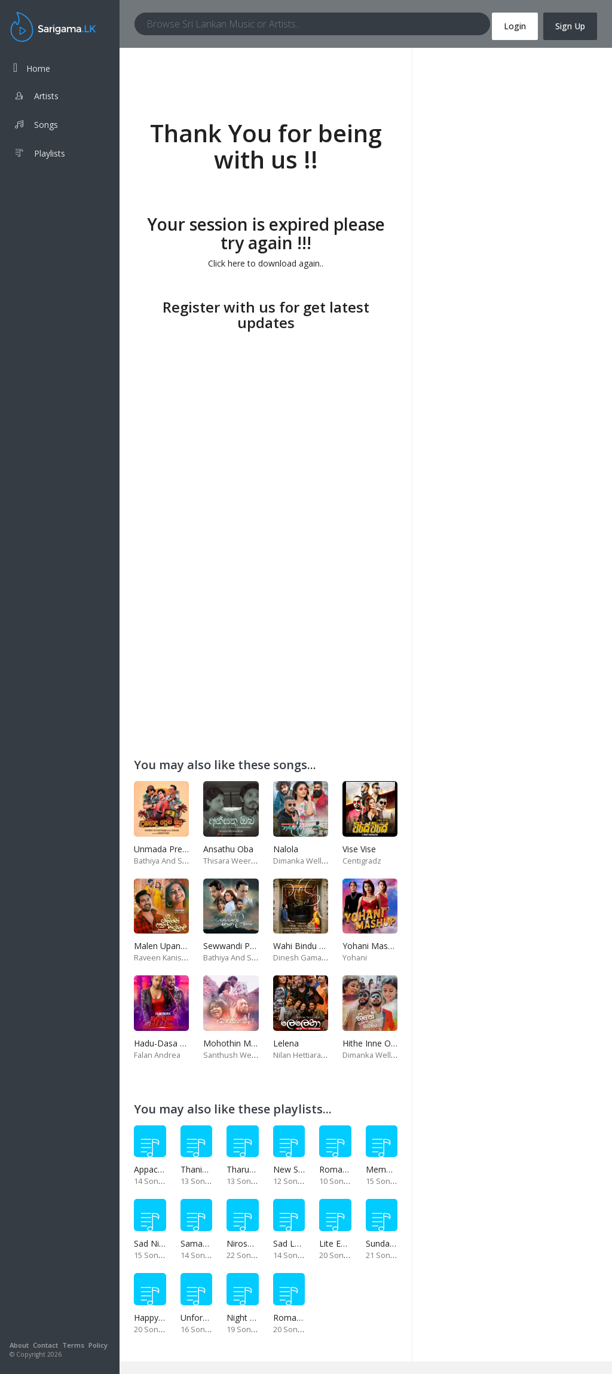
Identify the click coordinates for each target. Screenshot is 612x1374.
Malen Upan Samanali (176, 945)
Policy (98, 1345)
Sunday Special (394, 1243)
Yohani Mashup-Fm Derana (395, 945)
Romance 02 (343, 1169)
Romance (291, 1317)
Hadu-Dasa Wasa (167, 1043)
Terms (73, 1345)
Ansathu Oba (228, 849)
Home (31, 68)
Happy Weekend (165, 1317)
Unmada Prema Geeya (178, 849)
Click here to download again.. (265, 263)
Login (515, 26)
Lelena (286, 1043)
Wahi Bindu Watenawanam (325, 945)
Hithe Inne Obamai (378, 1043)
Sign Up (570, 26)
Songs (35, 126)
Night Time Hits (257, 1317)
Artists (36, 97)
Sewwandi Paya (233, 945)
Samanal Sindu (208, 1243)
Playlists (39, 154)
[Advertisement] (265, 419)
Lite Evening (342, 1243)
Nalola (285, 849)
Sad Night (153, 1243)
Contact (45, 1345)
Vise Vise (359, 849)
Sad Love (291, 1243)
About (19, 1345)
